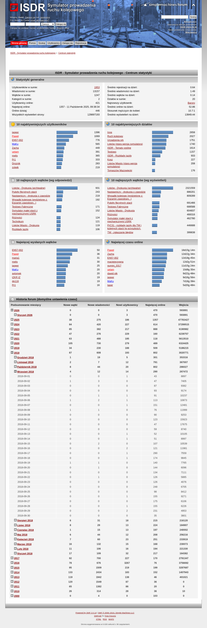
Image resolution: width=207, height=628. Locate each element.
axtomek (16, 273)
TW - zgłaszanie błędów (120, 232)
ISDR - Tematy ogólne (119, 148)
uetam (15, 151)
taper (110, 285)
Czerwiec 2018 (25, 530)
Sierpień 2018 (25, 520)
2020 (16, 343)
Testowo (111, 151)
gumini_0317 (114, 265)
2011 (16, 586)
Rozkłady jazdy (20, 229)
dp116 (15, 281)
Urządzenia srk (115, 140)
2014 (16, 572)
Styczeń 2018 (24, 553)
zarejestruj (45, 17)
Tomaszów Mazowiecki (119, 170)
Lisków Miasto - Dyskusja (25, 225)
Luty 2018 (22, 549)
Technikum (18, 221)
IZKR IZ (16, 277)
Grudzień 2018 (25, 357)
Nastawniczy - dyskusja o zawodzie (31, 195)
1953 (97, 87)
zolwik (15, 167)
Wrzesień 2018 (25, 371)
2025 (16, 319)
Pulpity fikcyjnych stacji (24, 192)
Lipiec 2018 (23, 525)
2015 (16, 567)
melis (15, 155)
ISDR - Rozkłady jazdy (119, 155)
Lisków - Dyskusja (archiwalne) (28, 188)
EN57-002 (17, 140)
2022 (16, 334)
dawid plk (112, 273)
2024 (16, 324)
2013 (16, 577)
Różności (17, 217)
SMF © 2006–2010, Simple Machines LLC (116, 613)
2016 (16, 563)
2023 (16, 329)
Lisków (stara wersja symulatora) (125, 144)
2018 (16, 353)
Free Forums (110, 616)
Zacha (15, 148)
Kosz (110, 159)
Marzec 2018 (24, 544)
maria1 (15, 258)
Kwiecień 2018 (25, 539)
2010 (16, 591)
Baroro (191, 103)
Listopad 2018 (25, 362)
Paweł (15, 136)
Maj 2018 (22, 534)
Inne (109, 132)
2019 (16, 348)
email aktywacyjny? (39, 20)
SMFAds (98, 616)
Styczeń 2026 (24, 315)
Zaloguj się (30, 17)
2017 (16, 558)
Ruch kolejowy (115, 136)
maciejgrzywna (115, 261)
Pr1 (14, 159)
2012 (16, 582)
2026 (16, 310)
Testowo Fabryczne (22, 206)
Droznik (16, 163)
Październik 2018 (27, 367)
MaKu (15, 144)
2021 (16, 338)
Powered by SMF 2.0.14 (86, 613)
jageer (15, 132)
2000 (16, 596)
